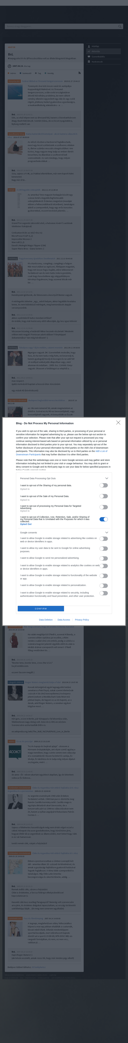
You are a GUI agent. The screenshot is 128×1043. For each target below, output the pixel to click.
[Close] (119, 424)
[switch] (104, 485)
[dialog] (64, 521)
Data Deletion (46, 619)
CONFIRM (41, 608)
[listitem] (64, 478)
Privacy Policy (82, 619)
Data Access (64, 619)
